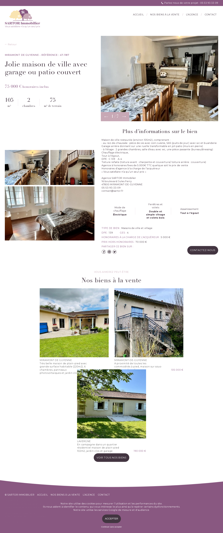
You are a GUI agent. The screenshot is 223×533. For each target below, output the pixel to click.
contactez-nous (202, 250)
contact (104, 494)
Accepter (111, 518)
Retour (11, 44)
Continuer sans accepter (111, 527)
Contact (211, 14)
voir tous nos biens (111, 457)
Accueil (138, 14)
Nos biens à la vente (164, 14)
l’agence (192, 14)
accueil (42, 494)
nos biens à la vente (65, 494)
